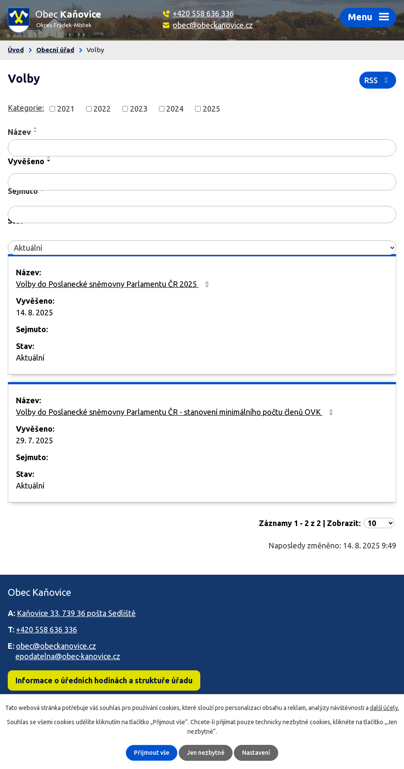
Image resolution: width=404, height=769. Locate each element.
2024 (174, 108)
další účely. (384, 707)
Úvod (16, 49)
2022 (102, 108)
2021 (66, 108)
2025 (211, 108)
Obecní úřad (55, 49)
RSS (378, 80)
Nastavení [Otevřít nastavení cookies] (256, 752)
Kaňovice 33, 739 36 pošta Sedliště (76, 613)
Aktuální (30, 357)
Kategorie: (26, 107)
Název (19, 132)
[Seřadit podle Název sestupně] (35, 131)
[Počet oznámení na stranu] (379, 523)
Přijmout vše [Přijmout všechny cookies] (151, 752)
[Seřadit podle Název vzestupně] (35, 128)
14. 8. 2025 (34, 312)
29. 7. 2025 (34, 440)
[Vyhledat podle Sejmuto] (202, 214)
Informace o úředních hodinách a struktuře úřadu (104, 680)
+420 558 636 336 (203, 13)
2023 (138, 108)
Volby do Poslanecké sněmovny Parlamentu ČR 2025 (114, 284)
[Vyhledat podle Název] (202, 147)
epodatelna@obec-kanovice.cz (68, 656)
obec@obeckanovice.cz (213, 25)
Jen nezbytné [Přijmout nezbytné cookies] (205, 752)
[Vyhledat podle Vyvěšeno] (202, 181)
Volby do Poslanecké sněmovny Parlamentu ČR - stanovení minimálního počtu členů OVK (176, 412)
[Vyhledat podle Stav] (202, 247)
